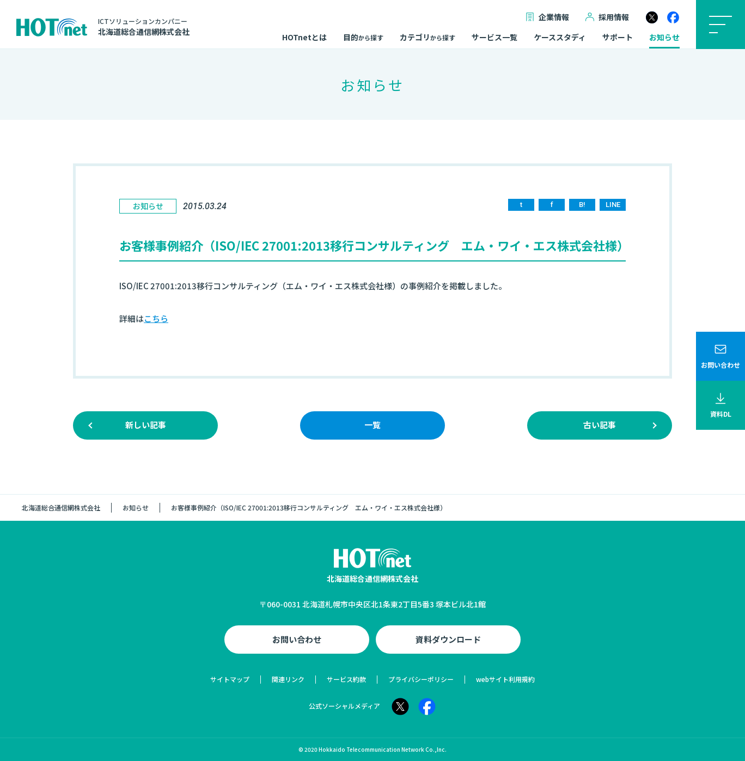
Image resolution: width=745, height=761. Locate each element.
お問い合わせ (296, 639)
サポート (617, 37)
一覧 (372, 424)
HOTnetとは (304, 37)
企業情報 (547, 17)
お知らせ (664, 37)
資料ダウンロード (448, 639)
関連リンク (288, 679)
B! (582, 204)
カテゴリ (427, 37)
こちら (156, 318)
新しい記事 (145, 424)
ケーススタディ (560, 37)
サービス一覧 (494, 37)
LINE (613, 204)
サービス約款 (346, 679)
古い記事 (599, 424)
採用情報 (607, 17)
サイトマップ (229, 679)
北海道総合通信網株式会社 (61, 507)
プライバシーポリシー (421, 679)
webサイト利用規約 (505, 679)
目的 (363, 37)
